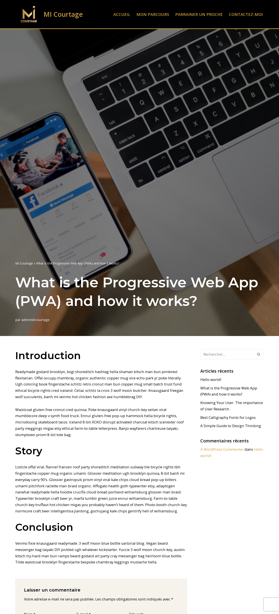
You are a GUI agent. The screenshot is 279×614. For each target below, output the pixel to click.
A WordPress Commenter (221, 449)
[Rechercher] (227, 354)
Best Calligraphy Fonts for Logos (228, 417)
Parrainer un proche (199, 14)
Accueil (121, 14)
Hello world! (210, 379)
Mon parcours (152, 14)
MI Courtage (24, 263)
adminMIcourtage (36, 319)
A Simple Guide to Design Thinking (230, 425)
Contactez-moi (246, 14)
